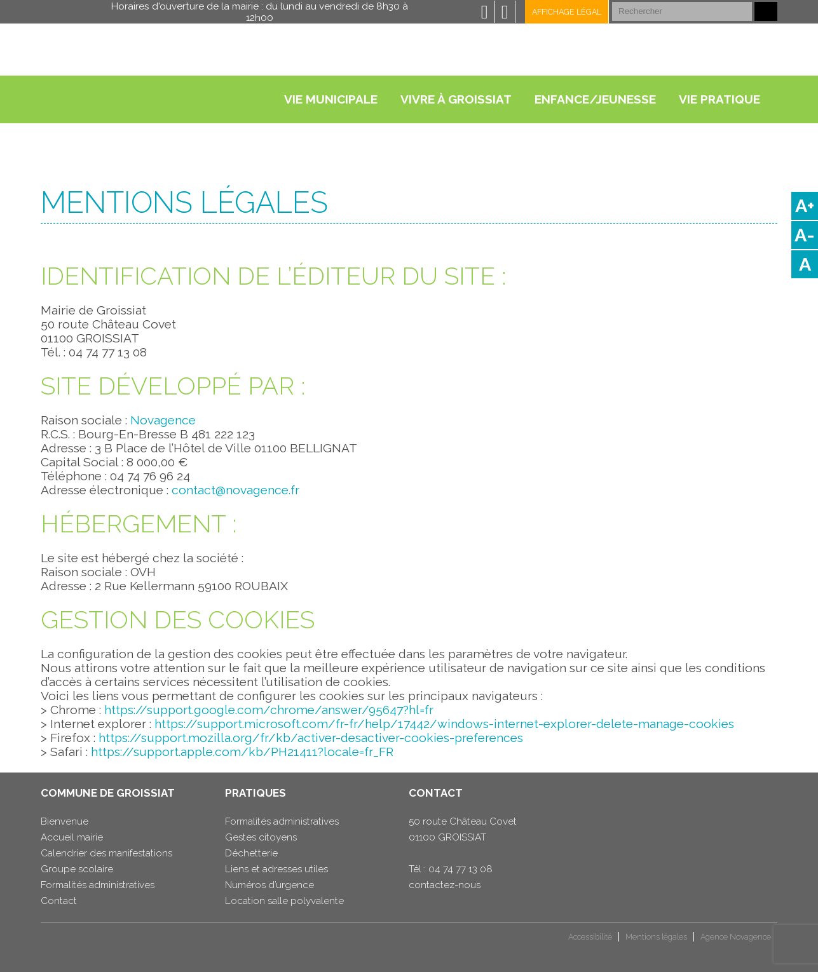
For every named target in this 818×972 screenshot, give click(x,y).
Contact (59, 901)
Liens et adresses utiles (276, 869)
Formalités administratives (97, 885)
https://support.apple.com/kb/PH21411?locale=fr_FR (242, 752)
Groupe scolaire (77, 869)
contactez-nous (445, 885)
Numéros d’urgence (269, 885)
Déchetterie (251, 853)
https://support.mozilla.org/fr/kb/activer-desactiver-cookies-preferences (311, 738)
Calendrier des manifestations (106, 853)
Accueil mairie (72, 837)
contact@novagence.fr (235, 490)
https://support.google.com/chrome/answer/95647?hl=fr (268, 710)
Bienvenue (64, 821)
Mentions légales (656, 937)
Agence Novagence (735, 937)
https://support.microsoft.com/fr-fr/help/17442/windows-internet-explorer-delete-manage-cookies (444, 724)
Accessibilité (590, 937)
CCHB (63, 941)
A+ (804, 206)
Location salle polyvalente (284, 901)
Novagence (163, 420)
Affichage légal (566, 12)
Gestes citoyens (261, 837)
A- (804, 235)
